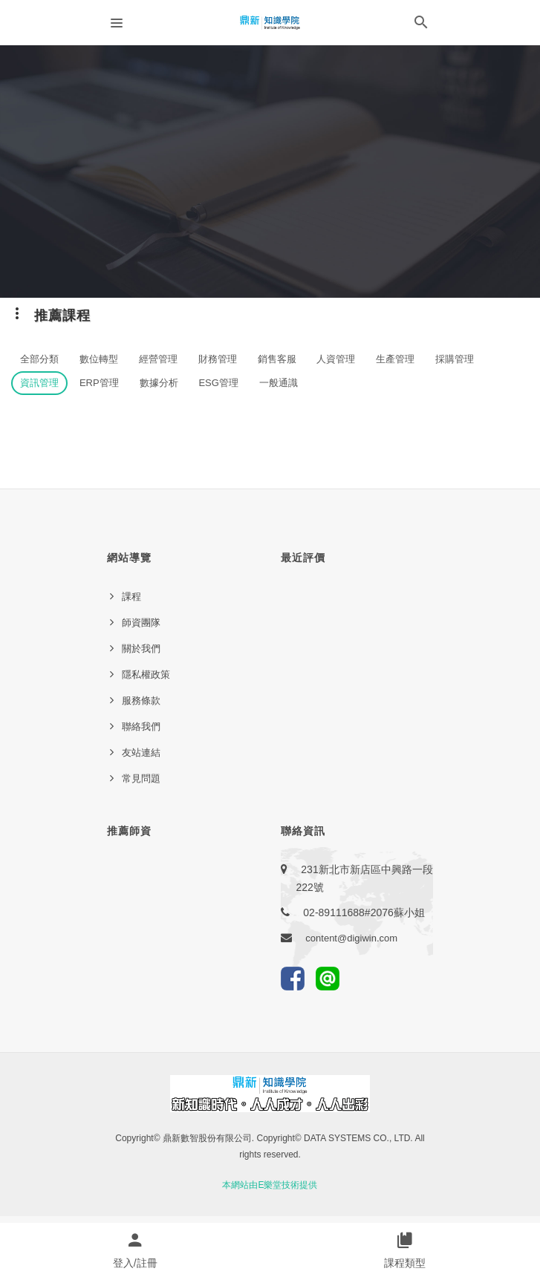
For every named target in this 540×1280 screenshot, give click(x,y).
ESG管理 (218, 382)
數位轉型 (98, 359)
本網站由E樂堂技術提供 (269, 1185)
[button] (421, 25)
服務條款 (141, 700)
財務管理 (217, 359)
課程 (131, 596)
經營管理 (158, 359)
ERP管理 (99, 382)
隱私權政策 (146, 674)
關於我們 (141, 648)
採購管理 (454, 359)
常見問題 (141, 778)
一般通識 (278, 382)
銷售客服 (277, 359)
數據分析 (159, 382)
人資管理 (335, 359)
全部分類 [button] (39, 359)
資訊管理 (39, 382)
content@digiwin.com (351, 938)
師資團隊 (141, 622)
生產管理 (395, 359)
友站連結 (141, 752)
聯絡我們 (141, 726)
